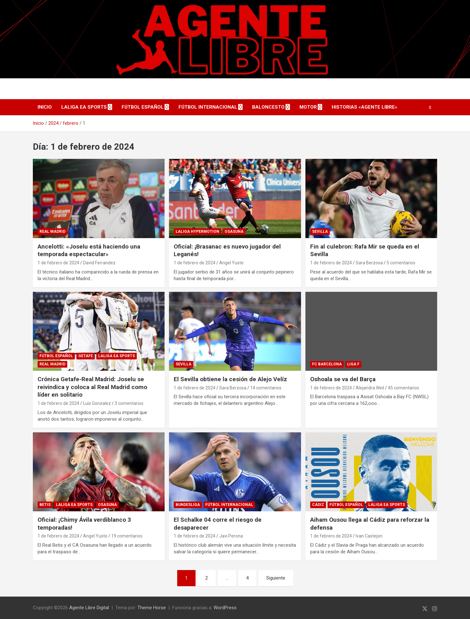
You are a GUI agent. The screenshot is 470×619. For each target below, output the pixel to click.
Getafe (85, 356)
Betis (45, 504)
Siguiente (275, 578)
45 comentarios (403, 387)
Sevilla (320, 231)
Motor (308, 107)
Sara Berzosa (369, 262)
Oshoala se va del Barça (343, 379)
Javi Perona (231, 535)
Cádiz (318, 504)
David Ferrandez (99, 262)
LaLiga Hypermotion (197, 231)
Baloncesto (268, 107)
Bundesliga (188, 504)
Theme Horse (151, 607)
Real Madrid (52, 231)
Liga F (353, 364)
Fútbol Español (143, 107)
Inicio (45, 107)
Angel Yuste (231, 262)
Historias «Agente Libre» (364, 107)
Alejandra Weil (370, 387)
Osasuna (234, 231)
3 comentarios (129, 403)
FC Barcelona (327, 364)
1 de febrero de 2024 (58, 262)
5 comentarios (401, 262)
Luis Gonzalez (97, 403)
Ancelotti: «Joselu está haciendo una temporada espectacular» (89, 250)
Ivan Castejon (369, 535)
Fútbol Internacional (207, 107)
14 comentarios (265, 387)
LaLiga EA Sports (84, 107)
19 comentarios (126, 535)
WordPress (225, 607)
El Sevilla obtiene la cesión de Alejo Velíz (230, 379)
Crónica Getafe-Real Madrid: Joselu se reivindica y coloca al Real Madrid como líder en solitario (92, 387)
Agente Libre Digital (89, 607)
